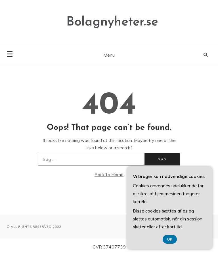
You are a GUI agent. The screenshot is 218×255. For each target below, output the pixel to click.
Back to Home (109, 174)
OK (170, 239)
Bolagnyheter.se (112, 22)
